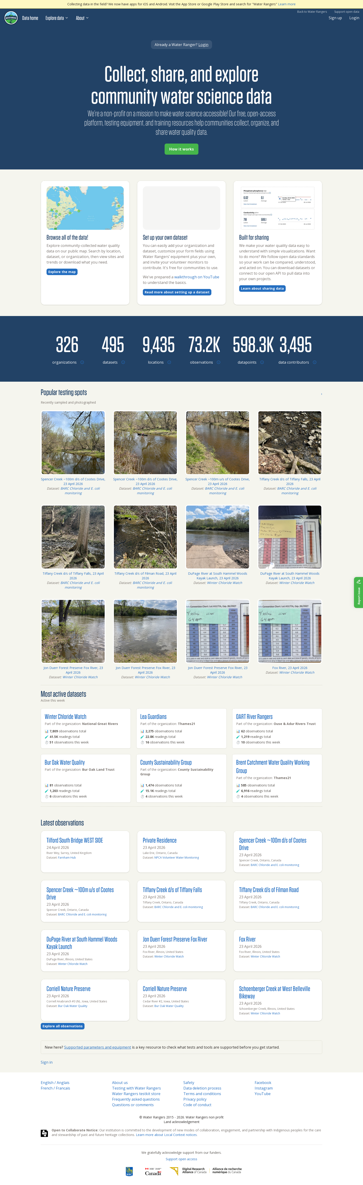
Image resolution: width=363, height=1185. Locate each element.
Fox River (247, 939)
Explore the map (62, 272)
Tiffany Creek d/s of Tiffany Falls (172, 889)
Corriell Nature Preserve (69, 988)
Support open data (346, 12)
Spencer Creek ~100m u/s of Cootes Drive (80, 893)
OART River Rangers (254, 716)
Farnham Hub (67, 858)
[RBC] (129, 1171)
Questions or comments (133, 1104)
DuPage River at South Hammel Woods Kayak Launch (82, 942)
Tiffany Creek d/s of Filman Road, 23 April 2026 (145, 575)
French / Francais (55, 1088)
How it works (181, 149)
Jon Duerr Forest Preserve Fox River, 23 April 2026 (73, 670)
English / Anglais (55, 1082)
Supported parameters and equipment (97, 1047)
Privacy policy (195, 1099)
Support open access (181, 1159)
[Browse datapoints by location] (250, 344)
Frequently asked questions (136, 1099)
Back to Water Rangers (312, 12)
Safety (188, 1082)
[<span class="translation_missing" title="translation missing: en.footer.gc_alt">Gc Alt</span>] (153, 1171)
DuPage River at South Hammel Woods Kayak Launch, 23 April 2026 (217, 575)
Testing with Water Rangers (136, 1088)
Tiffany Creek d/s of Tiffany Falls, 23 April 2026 (289, 481)
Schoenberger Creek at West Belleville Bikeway (274, 992)
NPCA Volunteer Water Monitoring (176, 858)
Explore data (57, 18)
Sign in (47, 1062)
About (82, 18)
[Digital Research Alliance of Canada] (205, 1171)
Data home (30, 18)
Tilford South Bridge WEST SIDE (75, 840)
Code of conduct (197, 1104)
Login (354, 17)
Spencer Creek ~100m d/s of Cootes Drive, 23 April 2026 (73, 481)
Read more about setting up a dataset (177, 292)
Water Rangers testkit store (136, 1093)
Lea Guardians (153, 716)
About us (120, 1082)
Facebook (263, 1082)
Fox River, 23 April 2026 (289, 668)
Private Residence (160, 840)
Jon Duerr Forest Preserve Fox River (175, 939)
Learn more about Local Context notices (166, 1135)
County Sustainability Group (166, 762)
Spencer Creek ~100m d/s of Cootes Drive (273, 843)
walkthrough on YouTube (196, 276)
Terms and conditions (202, 1093)
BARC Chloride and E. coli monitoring (80, 490)
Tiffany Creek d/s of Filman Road (269, 889)
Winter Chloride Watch (224, 582)
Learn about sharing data (262, 288)
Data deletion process (202, 1088)
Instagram (264, 1088)
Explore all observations (63, 1026)
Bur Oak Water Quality (65, 762)
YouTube (263, 1093)
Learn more (287, 4)
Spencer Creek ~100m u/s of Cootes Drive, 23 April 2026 (217, 481)
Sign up (335, 17)
